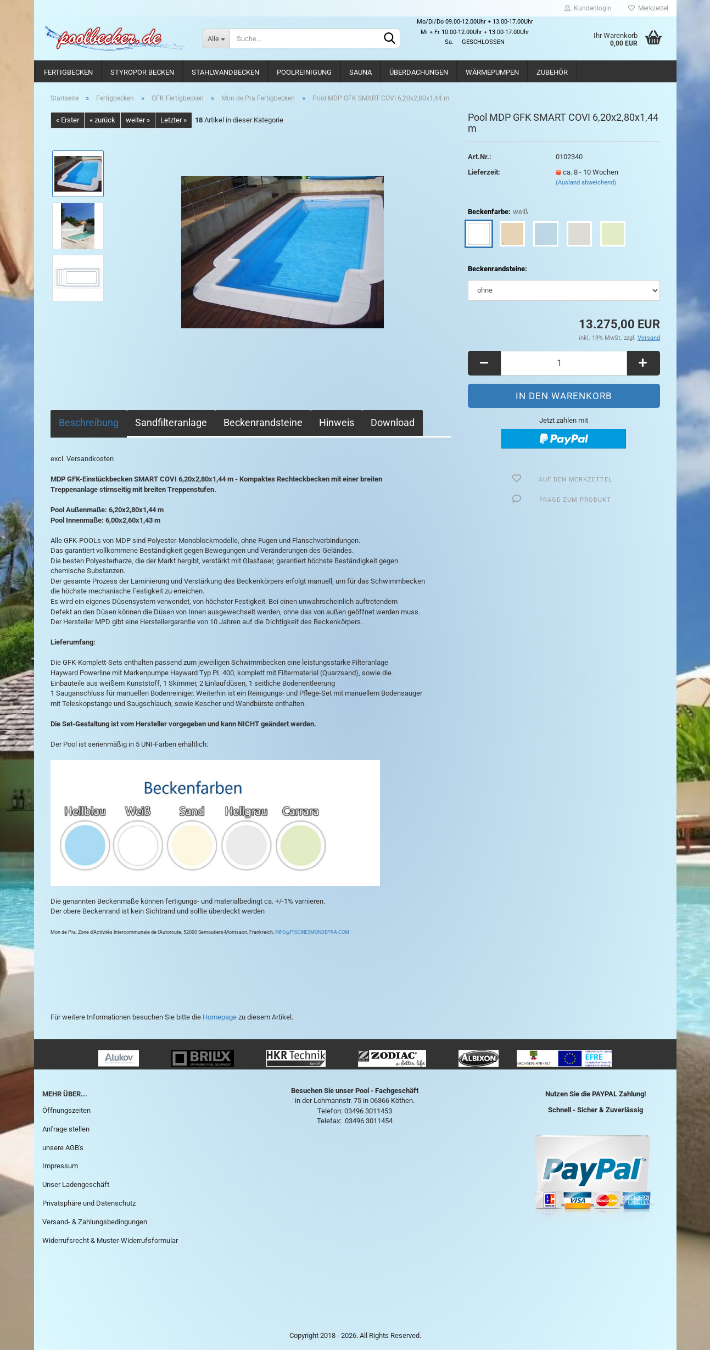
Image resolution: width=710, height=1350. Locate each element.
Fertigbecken (68, 72)
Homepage (220, 1017)
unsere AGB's (62, 1148)
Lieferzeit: (484, 172)
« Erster (67, 120)
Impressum (60, 1166)
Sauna (360, 72)
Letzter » (173, 120)
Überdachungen (418, 72)
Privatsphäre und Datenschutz (89, 1203)
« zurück (102, 120)
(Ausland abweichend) (586, 182)
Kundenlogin (588, 8)
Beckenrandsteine (263, 422)
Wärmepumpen (492, 72)
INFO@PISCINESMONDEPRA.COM (311, 932)
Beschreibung (89, 422)
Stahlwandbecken (225, 72)
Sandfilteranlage (171, 422)
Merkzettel (648, 8)
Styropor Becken (142, 72)
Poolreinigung (304, 72)
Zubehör (552, 72)
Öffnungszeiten (66, 1110)
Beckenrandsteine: (497, 269)
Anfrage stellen (66, 1129)
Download (393, 422)
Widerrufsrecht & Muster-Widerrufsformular (110, 1240)
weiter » (138, 120)
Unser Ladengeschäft (75, 1184)
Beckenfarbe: (498, 212)
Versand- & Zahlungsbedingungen (94, 1222)
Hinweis (336, 422)
